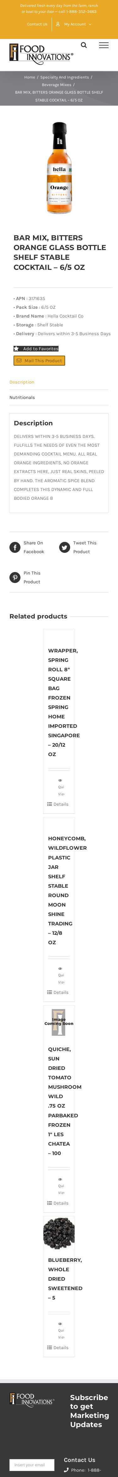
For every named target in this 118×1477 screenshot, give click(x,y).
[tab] (59, 382)
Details (61, 804)
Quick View (61, 787)
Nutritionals (22, 397)
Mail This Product (39, 360)
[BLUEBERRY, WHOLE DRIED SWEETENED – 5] (59, 1232)
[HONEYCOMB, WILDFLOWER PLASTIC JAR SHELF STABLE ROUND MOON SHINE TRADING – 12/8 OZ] (59, 822)
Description (21, 382)
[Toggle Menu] (104, 45)
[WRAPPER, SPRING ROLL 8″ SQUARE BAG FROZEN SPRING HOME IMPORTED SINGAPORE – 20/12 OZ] (59, 634)
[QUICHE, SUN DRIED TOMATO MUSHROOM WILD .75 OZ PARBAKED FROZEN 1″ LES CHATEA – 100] (59, 1022)
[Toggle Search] (84, 45)
